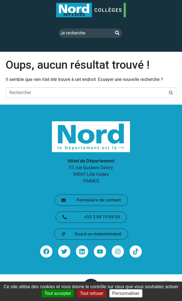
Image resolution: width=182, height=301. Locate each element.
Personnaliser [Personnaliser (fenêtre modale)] (126, 293)
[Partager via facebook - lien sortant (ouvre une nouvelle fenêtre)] (46, 251)
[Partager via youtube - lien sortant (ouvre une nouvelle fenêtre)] (100, 251)
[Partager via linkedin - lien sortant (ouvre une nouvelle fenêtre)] (82, 251)
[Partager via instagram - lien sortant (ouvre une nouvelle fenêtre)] (118, 251)
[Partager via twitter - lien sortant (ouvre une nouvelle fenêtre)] (64, 251)
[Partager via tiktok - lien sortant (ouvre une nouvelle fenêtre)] (136, 251)
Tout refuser (91, 293)
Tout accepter (57, 293)
